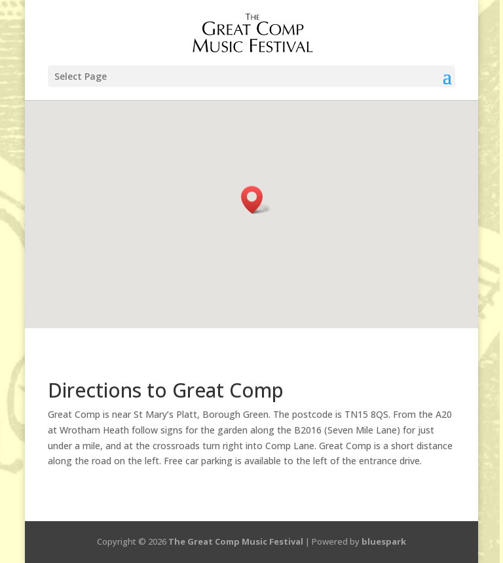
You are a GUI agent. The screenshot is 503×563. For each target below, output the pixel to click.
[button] (256, 200)
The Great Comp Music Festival (235, 541)
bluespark (384, 541)
